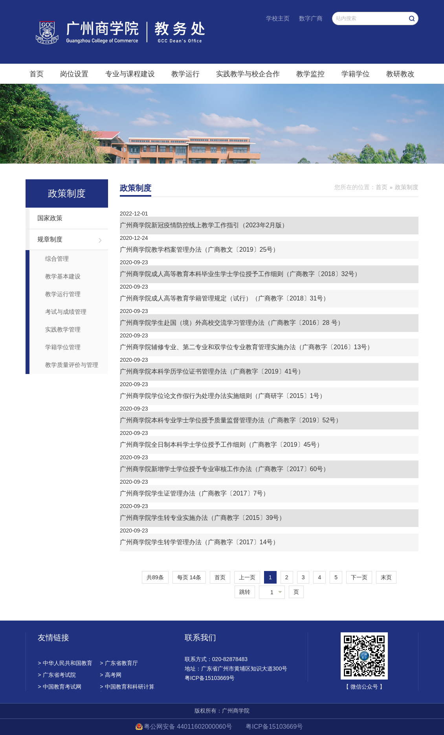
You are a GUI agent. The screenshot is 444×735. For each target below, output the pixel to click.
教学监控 (310, 74)
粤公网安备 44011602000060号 (189, 726)
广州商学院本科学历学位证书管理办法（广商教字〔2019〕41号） (212, 371)
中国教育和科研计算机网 (127, 687)
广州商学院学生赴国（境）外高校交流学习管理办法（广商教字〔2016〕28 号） (232, 322)
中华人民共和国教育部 (65, 664)
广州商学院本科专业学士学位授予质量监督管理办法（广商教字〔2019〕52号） (231, 420)
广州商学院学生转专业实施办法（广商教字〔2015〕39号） (202, 517)
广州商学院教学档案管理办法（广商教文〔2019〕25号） (199, 249)
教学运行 (185, 74)
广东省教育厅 (119, 663)
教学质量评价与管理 (71, 364)
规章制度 (49, 239)
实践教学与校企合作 (248, 74)
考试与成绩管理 (65, 311)
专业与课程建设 (130, 74)
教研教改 (400, 74)
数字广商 (311, 18)
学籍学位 (355, 74)
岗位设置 (74, 74)
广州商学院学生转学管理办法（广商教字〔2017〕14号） (199, 542)
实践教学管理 (63, 329)
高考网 (110, 675)
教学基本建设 (63, 276)
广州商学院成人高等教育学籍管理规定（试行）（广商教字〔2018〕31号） (224, 298)
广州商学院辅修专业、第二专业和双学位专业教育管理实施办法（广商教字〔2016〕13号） (246, 347)
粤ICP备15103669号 (274, 726)
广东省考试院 (57, 675)
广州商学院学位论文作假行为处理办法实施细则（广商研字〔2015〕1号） (223, 395)
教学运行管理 (63, 294)
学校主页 (278, 18)
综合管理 (57, 258)
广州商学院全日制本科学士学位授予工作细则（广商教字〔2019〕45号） (221, 444)
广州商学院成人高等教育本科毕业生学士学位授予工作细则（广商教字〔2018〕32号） (240, 274)
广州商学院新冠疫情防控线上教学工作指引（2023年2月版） (204, 225)
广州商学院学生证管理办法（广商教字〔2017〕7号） (195, 493)
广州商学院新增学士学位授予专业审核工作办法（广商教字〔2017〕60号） (224, 469)
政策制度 (406, 187)
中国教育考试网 (59, 686)
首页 (36, 74)
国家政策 (49, 218)
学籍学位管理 (63, 347)
